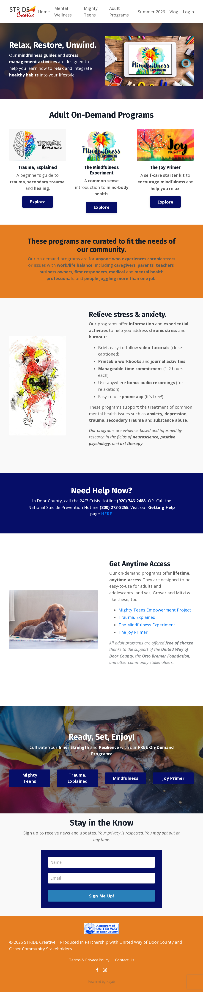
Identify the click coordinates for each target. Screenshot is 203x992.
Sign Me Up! (101, 898)
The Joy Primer (133, 634)
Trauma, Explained (137, 619)
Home (44, 11)
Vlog (174, 11)
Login (188, 11)
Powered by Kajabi (101, 985)
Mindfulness (125, 780)
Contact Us (127, 963)
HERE (106, 515)
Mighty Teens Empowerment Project (155, 611)
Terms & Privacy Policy (87, 963)
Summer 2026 (151, 11)
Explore (38, 202)
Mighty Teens (91, 11)
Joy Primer (173, 780)
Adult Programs (119, 11)
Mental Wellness (63, 11)
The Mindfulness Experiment (147, 626)
